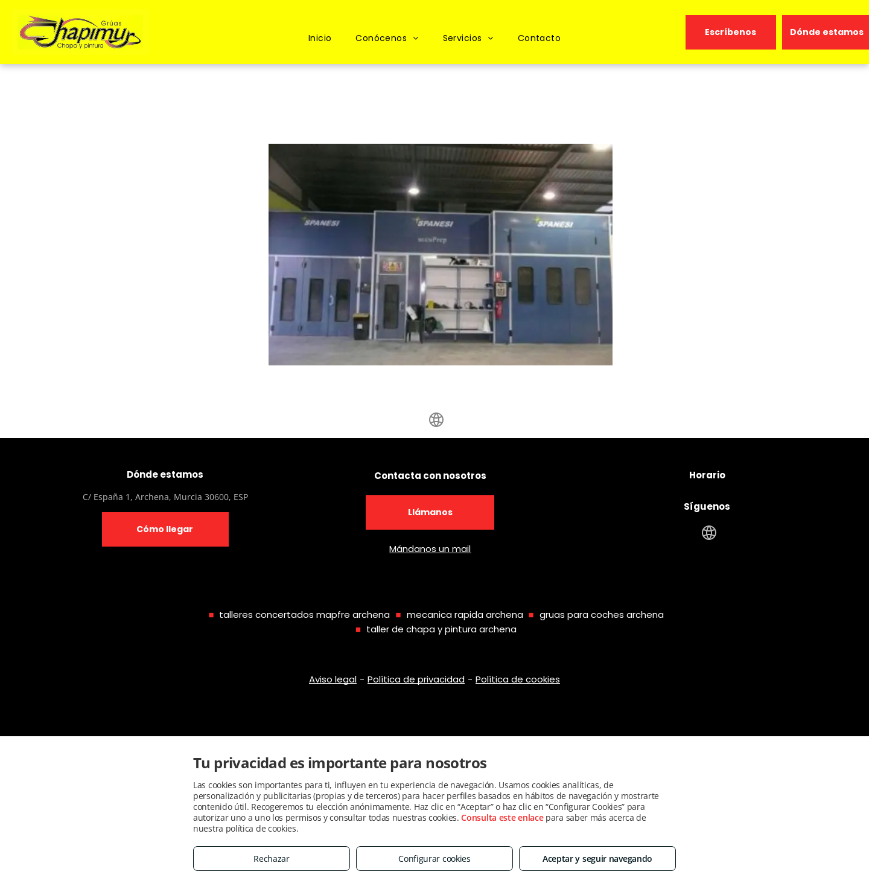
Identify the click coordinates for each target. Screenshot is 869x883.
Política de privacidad (416, 679)
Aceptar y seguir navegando (597, 858)
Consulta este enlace (502, 817)
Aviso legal (333, 679)
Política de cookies (518, 679)
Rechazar (271, 858)
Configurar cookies (434, 858)
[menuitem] (320, 38)
